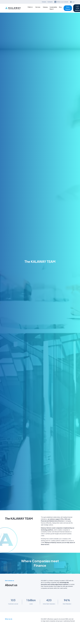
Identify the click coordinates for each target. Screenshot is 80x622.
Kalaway (45, 7)
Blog (60, 7)
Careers (44, 1)
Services (37, 7)
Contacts (50, 1)
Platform (30, 7)
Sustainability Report (53, 8)
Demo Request (67, 8)
